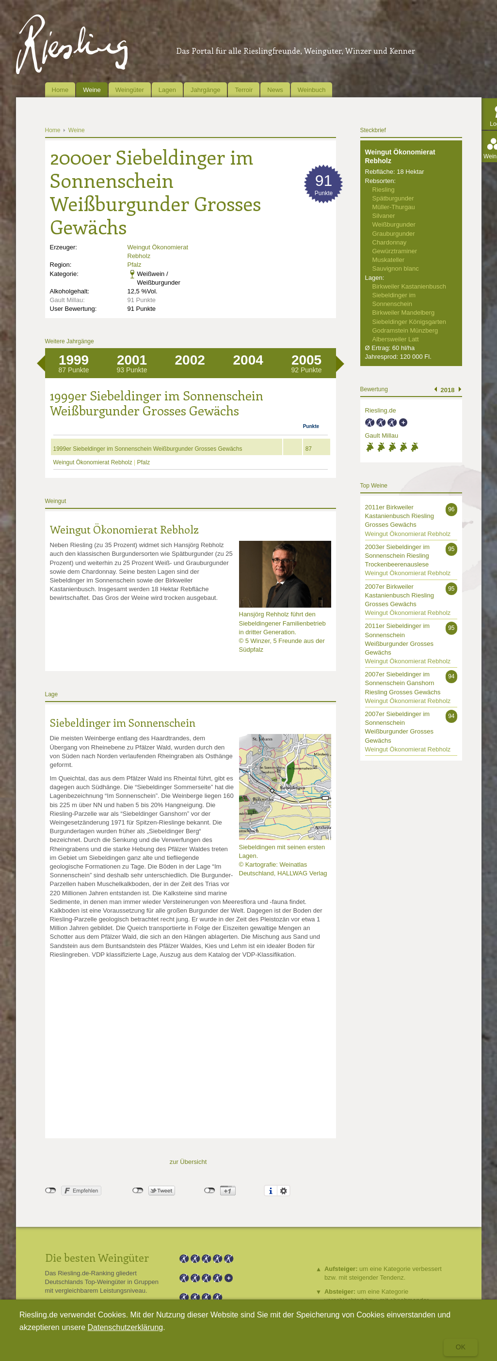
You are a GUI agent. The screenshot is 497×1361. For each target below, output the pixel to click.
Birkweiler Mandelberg (403, 312)
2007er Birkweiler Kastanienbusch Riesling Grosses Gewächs (399, 595)
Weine (92, 89)
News (275, 89)
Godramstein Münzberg (405, 330)
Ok (460, 1347)
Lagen (167, 89)
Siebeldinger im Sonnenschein (122, 722)
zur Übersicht (188, 1161)
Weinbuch (312, 89)
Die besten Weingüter (97, 1257)
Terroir (244, 89)
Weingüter (129, 89)
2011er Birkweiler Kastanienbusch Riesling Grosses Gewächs (399, 516)
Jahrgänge (205, 89)
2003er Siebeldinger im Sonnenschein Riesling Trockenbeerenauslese (397, 555)
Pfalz (135, 264)
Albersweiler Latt (395, 339)
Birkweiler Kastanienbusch (409, 286)
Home (60, 89)
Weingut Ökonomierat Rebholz (93, 462)
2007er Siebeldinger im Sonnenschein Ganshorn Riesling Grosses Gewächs (403, 683)
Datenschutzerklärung (125, 1327)
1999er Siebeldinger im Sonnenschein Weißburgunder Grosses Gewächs (147, 448)
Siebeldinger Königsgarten (409, 321)
